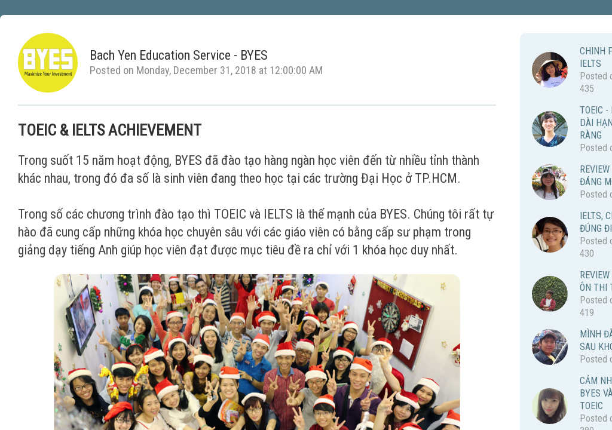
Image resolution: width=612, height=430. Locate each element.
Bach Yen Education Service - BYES (179, 56)
